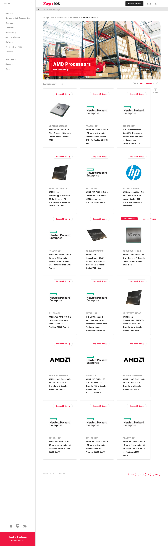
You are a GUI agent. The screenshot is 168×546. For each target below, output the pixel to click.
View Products (61, 70)
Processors (75, 17)
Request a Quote (134, 3)
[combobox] (17, 3)
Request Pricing (63, 94)
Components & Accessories (55, 17)
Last (156, 474)
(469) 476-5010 (17, 540)
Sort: (144, 83)
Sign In (158, 4)
